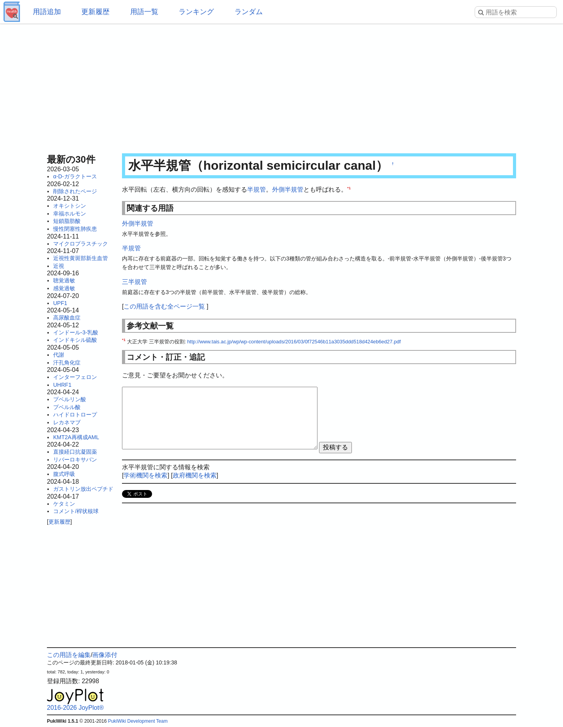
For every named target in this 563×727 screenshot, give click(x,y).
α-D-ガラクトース (75, 176)
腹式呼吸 (64, 474)
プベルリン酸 (69, 399)
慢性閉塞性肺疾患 (75, 229)
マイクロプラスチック (80, 244)
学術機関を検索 (145, 475)
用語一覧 (144, 12)
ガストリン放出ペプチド (83, 489)
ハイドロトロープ (75, 414)
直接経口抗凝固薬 (75, 452)
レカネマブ (67, 422)
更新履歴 (95, 12)
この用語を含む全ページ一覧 (164, 306)
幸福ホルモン (69, 213)
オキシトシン (69, 206)
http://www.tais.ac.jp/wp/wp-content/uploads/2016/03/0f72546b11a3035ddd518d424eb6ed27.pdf (294, 342)
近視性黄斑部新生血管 (80, 258)
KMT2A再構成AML (76, 437)
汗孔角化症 (67, 362)
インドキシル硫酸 (75, 340)
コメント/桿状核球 (76, 511)
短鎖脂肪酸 (67, 221)
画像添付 (104, 655)
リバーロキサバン (75, 459)
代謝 (58, 355)
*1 (349, 188)
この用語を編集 (69, 655)
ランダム (249, 12)
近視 (58, 266)
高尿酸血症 (67, 317)
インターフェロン (75, 377)
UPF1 (60, 303)
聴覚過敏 (64, 280)
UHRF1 (62, 385)
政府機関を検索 (195, 475)
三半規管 (134, 281)
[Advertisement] (281, 86)
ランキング (196, 12)
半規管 (256, 189)
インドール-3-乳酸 (75, 332)
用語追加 (47, 12)
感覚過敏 (64, 288)
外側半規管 (287, 189)
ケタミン (64, 504)
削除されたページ (75, 191)
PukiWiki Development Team (138, 721)
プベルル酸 (67, 407)
